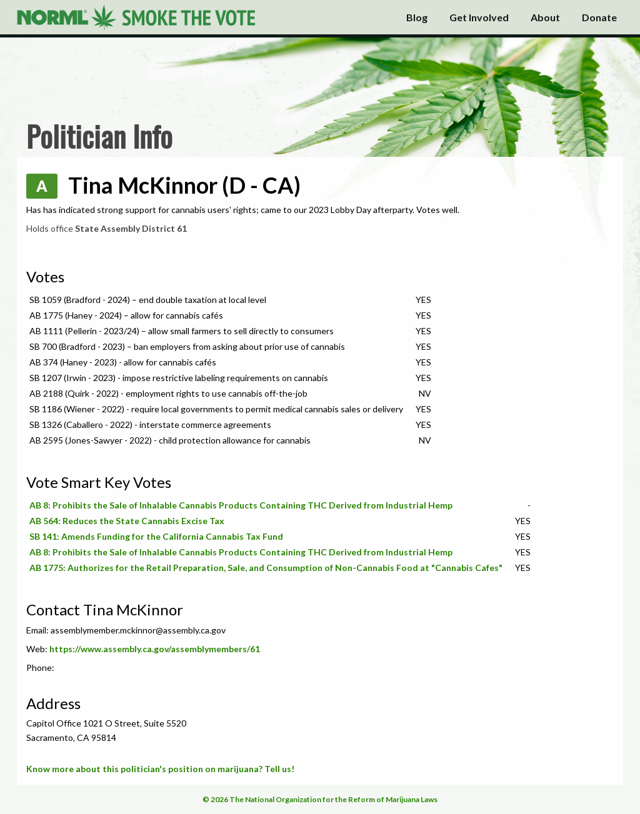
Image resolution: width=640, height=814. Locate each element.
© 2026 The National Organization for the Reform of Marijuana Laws (320, 799)
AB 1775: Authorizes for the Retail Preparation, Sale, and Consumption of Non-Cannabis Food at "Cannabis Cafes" (265, 567)
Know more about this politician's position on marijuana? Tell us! (160, 768)
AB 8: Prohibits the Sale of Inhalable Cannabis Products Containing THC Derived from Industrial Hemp (240, 505)
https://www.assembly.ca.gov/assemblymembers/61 (154, 648)
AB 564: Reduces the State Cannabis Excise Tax (126, 520)
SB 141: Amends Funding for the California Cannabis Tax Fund (156, 536)
